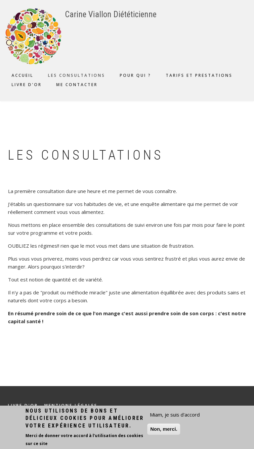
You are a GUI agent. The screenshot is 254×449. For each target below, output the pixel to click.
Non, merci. (163, 430)
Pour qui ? (135, 75)
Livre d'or (27, 84)
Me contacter (77, 84)
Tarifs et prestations (199, 75)
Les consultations (76, 75)
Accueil (22, 75)
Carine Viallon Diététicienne (110, 14)
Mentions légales (71, 405)
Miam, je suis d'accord (175, 415)
